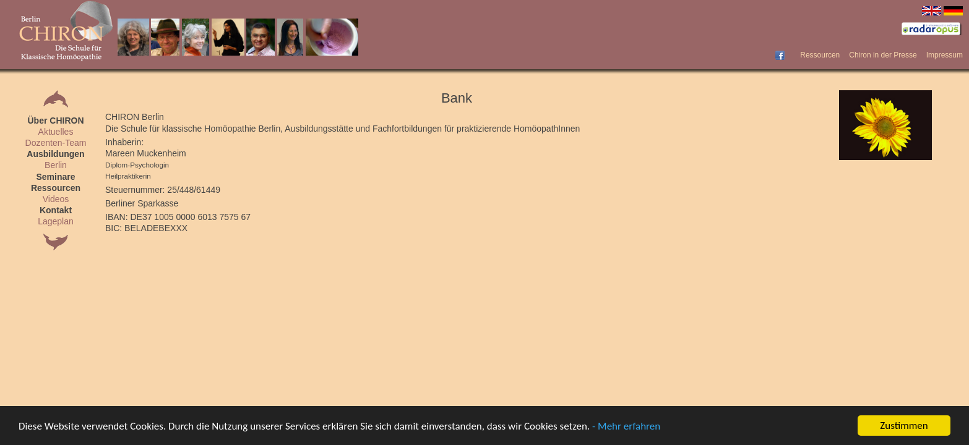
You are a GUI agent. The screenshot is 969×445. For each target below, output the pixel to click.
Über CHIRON (55, 120)
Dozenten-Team (56, 143)
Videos (56, 199)
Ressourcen (820, 55)
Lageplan (56, 221)
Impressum (944, 55)
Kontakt (56, 210)
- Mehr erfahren (626, 426)
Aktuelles (56, 132)
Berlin (56, 165)
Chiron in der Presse (882, 55)
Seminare (55, 177)
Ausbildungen (55, 154)
